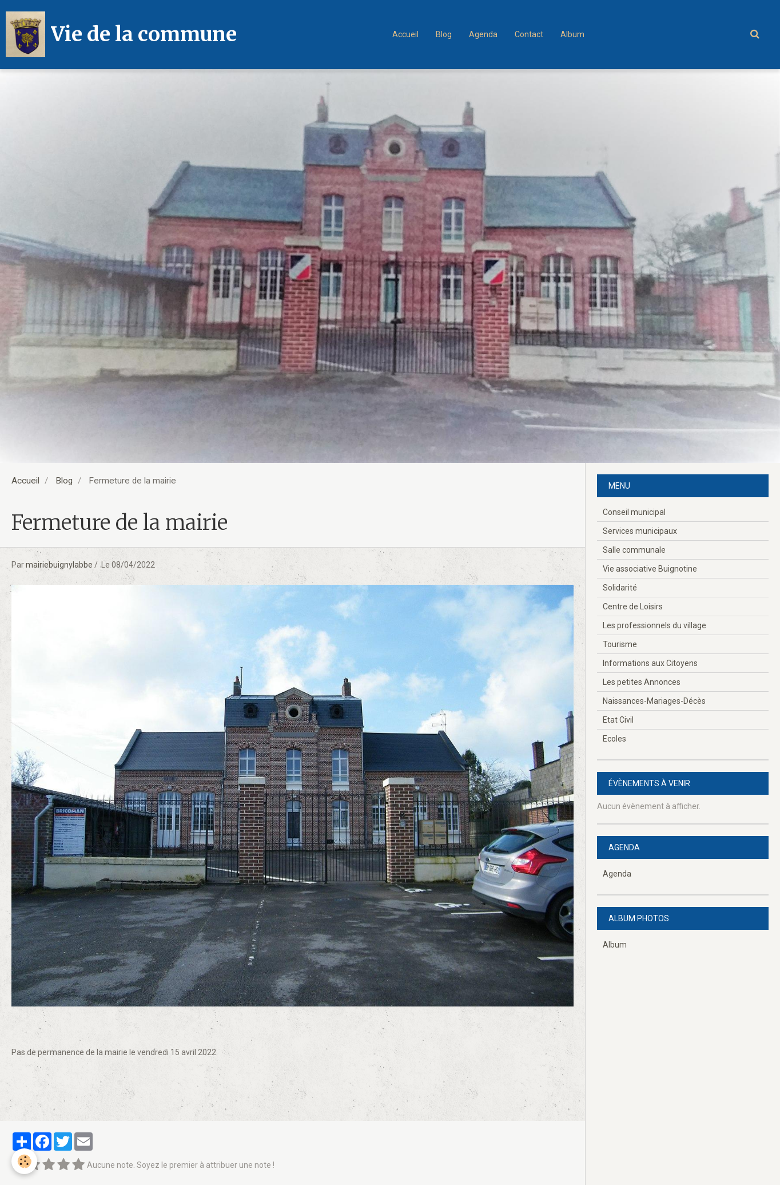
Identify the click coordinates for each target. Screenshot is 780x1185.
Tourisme (620, 644)
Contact (529, 34)
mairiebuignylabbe (59, 564)
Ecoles (614, 738)
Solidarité (620, 587)
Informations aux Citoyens (650, 663)
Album (572, 34)
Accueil (405, 34)
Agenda (483, 34)
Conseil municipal (634, 512)
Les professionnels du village (654, 625)
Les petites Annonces (641, 682)
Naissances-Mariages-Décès (654, 701)
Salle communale (634, 549)
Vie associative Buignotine (650, 568)
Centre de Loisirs (633, 606)
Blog (444, 34)
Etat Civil (618, 719)
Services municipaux (640, 531)
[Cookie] (24, 1161)
